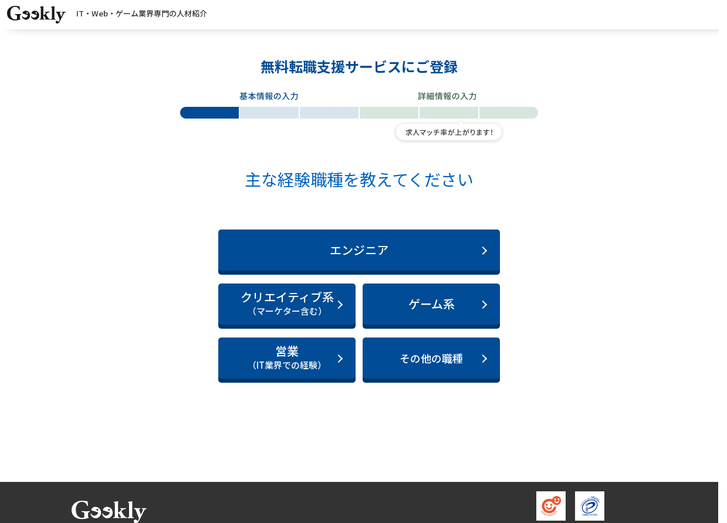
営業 (287, 357)
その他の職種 (431, 358)
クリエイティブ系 (287, 303)
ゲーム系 (431, 303)
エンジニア (359, 249)
